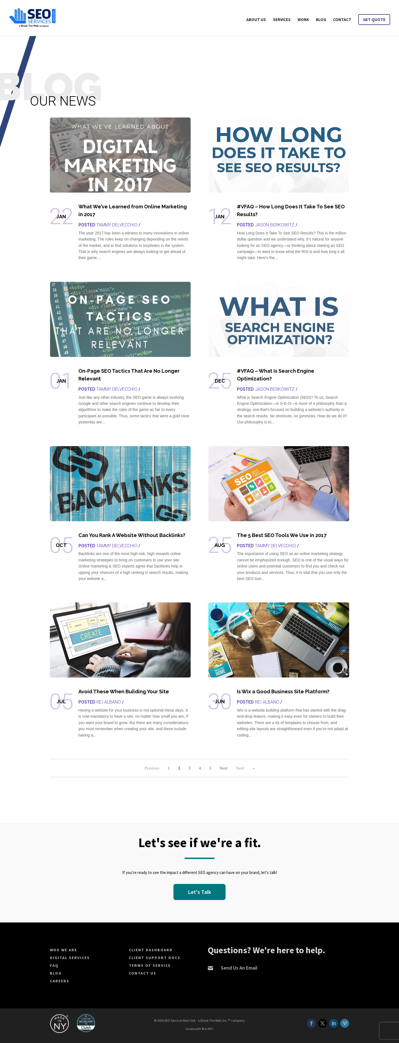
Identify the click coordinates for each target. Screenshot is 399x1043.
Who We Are (63, 949)
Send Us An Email (239, 968)
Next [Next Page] (240, 768)
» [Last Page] (254, 768)
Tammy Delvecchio (116, 224)
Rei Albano (108, 702)
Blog (56, 973)
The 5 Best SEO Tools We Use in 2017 (281, 535)
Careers (59, 980)
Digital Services (70, 957)
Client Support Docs (154, 957)
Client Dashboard (151, 949)
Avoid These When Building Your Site (123, 691)
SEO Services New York (180, 1020)
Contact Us (142, 973)
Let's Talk (199, 891)
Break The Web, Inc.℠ (215, 1020)
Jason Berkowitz (275, 224)
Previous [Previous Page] (152, 768)
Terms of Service (150, 965)
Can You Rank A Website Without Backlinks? (131, 535)
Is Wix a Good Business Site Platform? (283, 691)
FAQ (54, 965)
